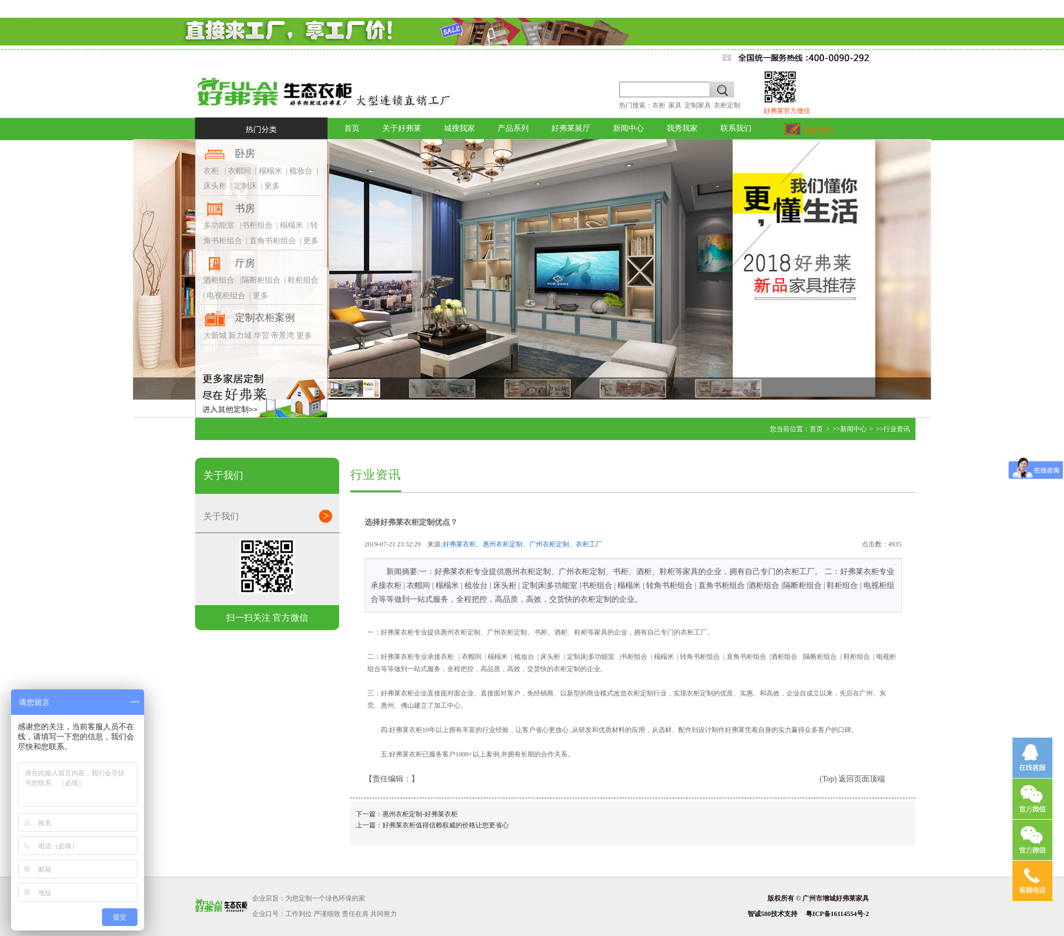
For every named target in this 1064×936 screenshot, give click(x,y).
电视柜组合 (226, 295)
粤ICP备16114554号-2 (837, 914)
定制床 (245, 186)
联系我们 (735, 128)
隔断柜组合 (261, 280)
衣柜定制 (727, 105)
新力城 (240, 335)
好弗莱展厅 (570, 128)
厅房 (245, 263)
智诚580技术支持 (772, 914)
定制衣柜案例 (265, 317)
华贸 (261, 335)
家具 (675, 105)
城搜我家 (459, 128)
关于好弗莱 (401, 128)
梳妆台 (301, 171)
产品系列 (513, 128)
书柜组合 (257, 225)
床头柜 (215, 186)
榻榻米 (270, 171)
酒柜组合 (218, 280)
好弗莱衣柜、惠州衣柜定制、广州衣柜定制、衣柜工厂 (522, 544)
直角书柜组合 (272, 241)
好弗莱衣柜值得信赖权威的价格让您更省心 (445, 825)
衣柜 (659, 105)
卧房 (245, 153)
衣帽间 (239, 171)
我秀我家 (682, 128)
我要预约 (809, 130)
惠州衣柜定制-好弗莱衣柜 (420, 814)
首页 (352, 128)
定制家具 (697, 105)
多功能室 (218, 225)
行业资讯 (896, 429)
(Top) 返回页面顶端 (852, 779)
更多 (272, 186)
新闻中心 (628, 128)
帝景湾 (282, 335)
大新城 (215, 335)
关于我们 (271, 516)
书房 (245, 208)
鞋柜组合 (303, 280)
